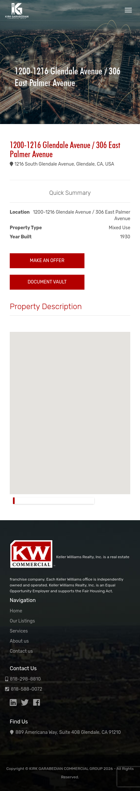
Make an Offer (47, 260)
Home (16, 611)
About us (19, 641)
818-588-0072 (26, 689)
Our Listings (22, 621)
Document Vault (47, 282)
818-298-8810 (25, 679)
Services (19, 631)
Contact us (21, 651)
